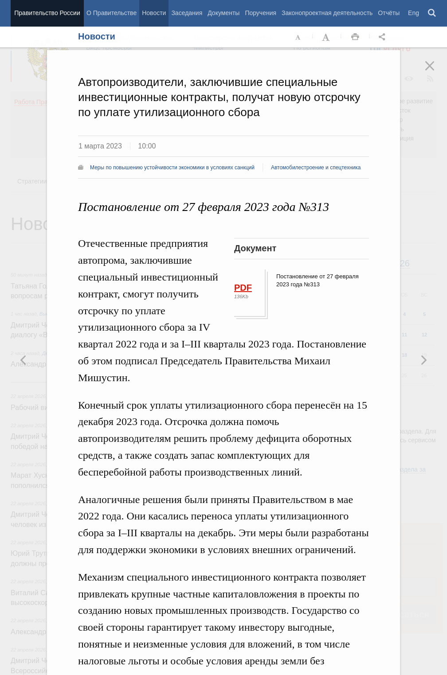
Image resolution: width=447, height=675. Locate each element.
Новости (154, 12)
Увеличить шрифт (326, 37)
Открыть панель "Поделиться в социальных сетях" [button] (383, 37)
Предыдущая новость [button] (423, 360)
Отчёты (389, 12)
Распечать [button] (355, 37)
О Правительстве (111, 12)
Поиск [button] (432, 13)
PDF (243, 288)
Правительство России (47, 12)
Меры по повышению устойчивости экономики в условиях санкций (172, 167)
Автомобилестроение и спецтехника (316, 167)
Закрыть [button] (436, 71)
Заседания (186, 12)
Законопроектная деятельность (327, 12)
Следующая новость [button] (23, 360)
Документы (223, 12)
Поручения (260, 12)
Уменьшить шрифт (298, 37)
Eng (413, 12)
